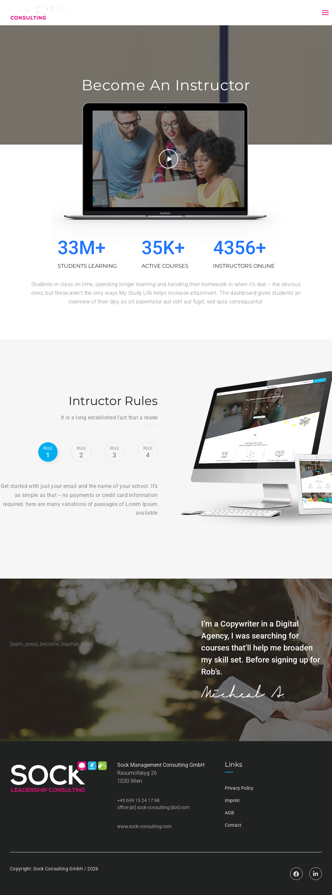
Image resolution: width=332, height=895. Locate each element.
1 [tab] (48, 452)
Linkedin (315, 868)
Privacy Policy (239, 788)
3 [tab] (114, 452)
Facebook (296, 868)
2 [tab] (81, 452)
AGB (229, 812)
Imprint (232, 800)
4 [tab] (148, 452)
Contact (233, 825)
